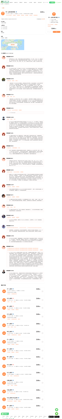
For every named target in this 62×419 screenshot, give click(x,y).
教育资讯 (7, 417)
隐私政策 (36, 417)
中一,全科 (9, 306)
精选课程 (23, 417)
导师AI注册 (45, 417)
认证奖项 (11, 417)
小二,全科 (9, 298)
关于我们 (4, 417)
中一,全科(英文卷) (10, 12)
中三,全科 (9, 331)
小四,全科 (9, 380)
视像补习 (19, 417)
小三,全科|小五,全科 (12, 398)
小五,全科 (9, 390)
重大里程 (15, 417)
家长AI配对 (40, 417)
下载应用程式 (31, 417)
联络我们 (27, 417)
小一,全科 (9, 289)
